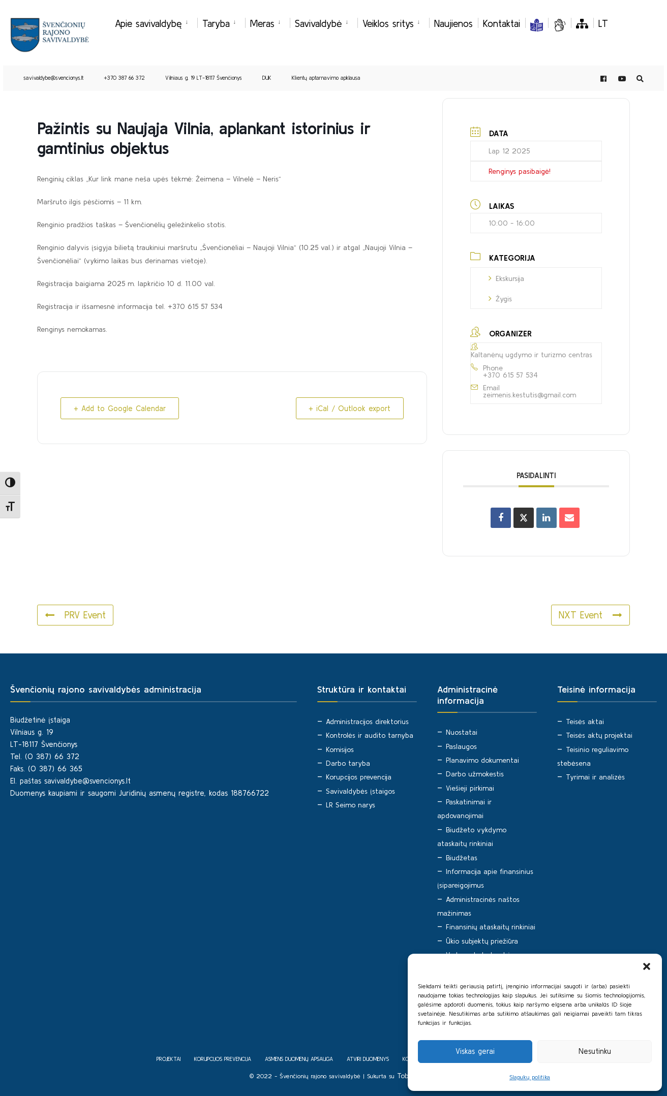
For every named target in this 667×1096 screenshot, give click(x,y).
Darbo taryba (348, 763)
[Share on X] (523, 518)
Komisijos (340, 748)
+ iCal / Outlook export (347, 408)
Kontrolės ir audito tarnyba (369, 735)
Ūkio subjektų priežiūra (482, 940)
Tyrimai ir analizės (595, 776)
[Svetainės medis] (582, 23)
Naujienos (453, 23)
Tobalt (407, 1075)
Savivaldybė (318, 23)
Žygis (500, 298)
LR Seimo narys (350, 804)
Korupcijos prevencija (358, 776)
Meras (262, 23)
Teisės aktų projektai (599, 735)
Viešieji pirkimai (470, 788)
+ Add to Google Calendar (121, 408)
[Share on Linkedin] (546, 518)
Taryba (216, 23)
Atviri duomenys (368, 1058)
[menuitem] (156, 22)
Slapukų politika (529, 1077)
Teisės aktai (585, 721)
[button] (647, 966)
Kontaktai (501, 23)
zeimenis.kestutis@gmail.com (529, 394)
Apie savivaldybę (148, 23)
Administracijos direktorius (367, 721)
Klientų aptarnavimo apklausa (326, 79)
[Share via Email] (569, 518)
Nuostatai (461, 732)
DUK (266, 79)
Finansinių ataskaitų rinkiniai (490, 926)
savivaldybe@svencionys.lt (53, 79)
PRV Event (75, 614)
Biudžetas (461, 857)
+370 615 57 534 (510, 374)
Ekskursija (506, 278)
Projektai (168, 1058)
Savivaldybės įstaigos (360, 790)
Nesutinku (595, 1051)
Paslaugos (461, 746)
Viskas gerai (475, 1051)
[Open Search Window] (639, 79)
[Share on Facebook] (501, 518)
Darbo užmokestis (475, 773)
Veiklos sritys (388, 23)
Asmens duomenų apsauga (299, 1058)
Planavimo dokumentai (482, 760)
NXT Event (590, 614)
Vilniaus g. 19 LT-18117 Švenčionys (203, 79)
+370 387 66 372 (124, 79)
